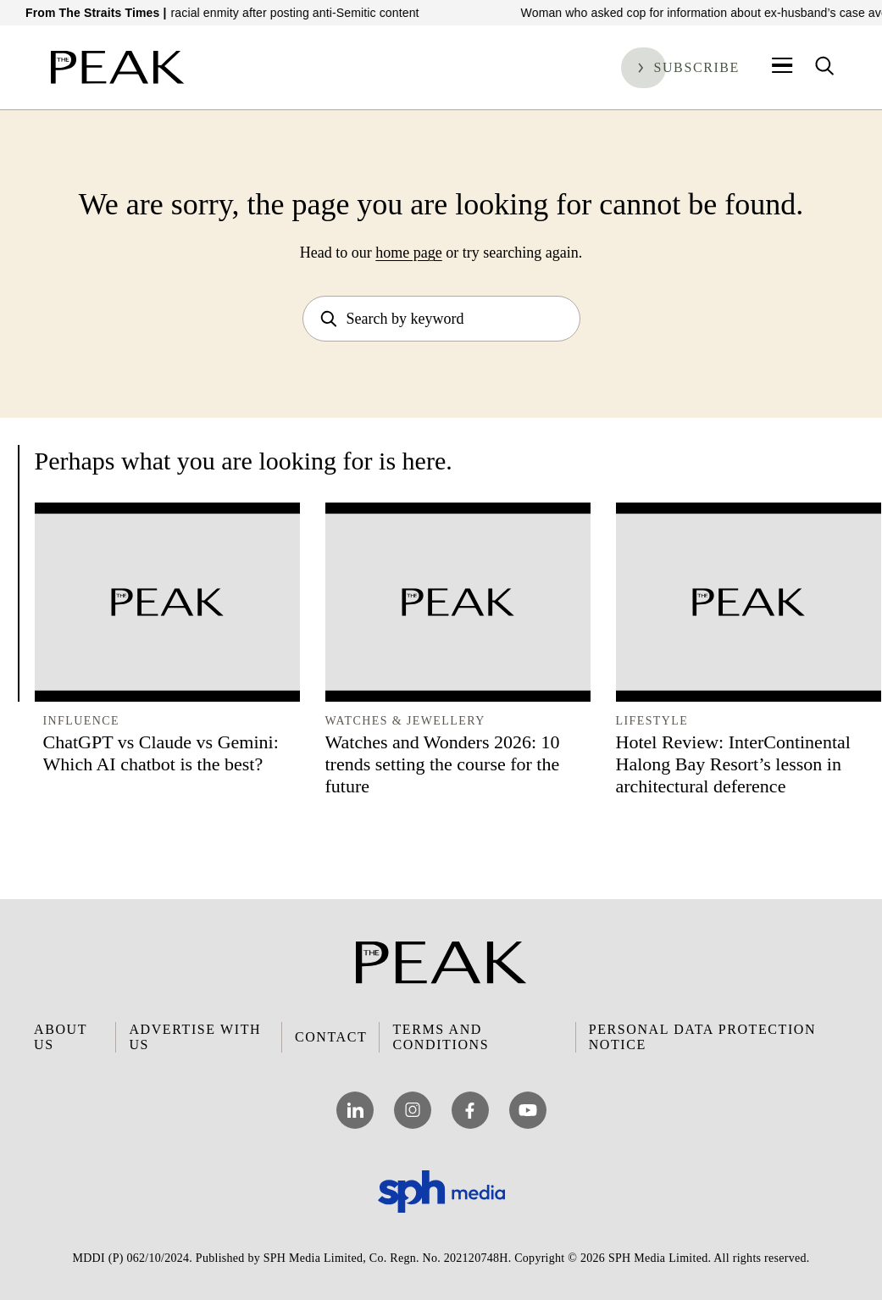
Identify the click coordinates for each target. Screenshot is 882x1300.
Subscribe (696, 67)
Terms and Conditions (440, 1037)
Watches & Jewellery (405, 720)
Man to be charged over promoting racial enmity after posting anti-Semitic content (232, 12)
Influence (81, 720)
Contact (331, 1037)
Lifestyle (652, 720)
